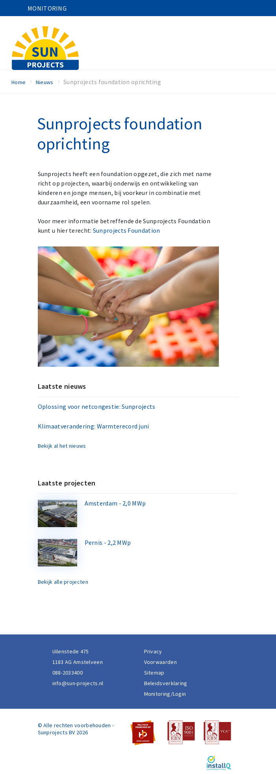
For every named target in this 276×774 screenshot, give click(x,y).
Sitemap (154, 672)
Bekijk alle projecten (63, 581)
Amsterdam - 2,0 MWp (115, 503)
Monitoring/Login (165, 693)
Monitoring (47, 8)
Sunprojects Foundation (126, 230)
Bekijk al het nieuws (62, 445)
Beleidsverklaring (165, 683)
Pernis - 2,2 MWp (108, 542)
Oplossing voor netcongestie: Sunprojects (97, 406)
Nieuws (45, 82)
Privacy (153, 651)
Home (18, 82)
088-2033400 (67, 672)
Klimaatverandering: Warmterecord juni (93, 426)
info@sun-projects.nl (78, 683)
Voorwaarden (160, 662)
